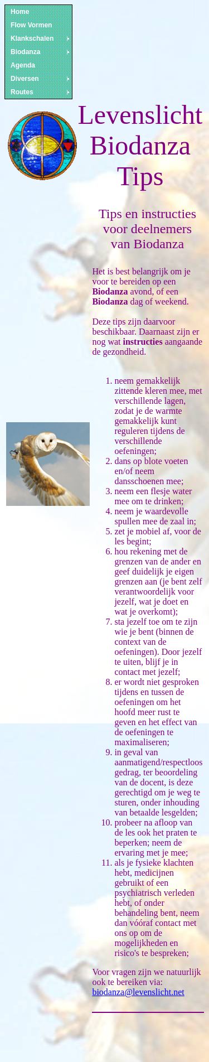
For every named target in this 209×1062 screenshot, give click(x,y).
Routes (41, 92)
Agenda (23, 65)
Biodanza (41, 52)
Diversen (41, 79)
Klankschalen (41, 38)
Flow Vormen (31, 25)
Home (20, 12)
